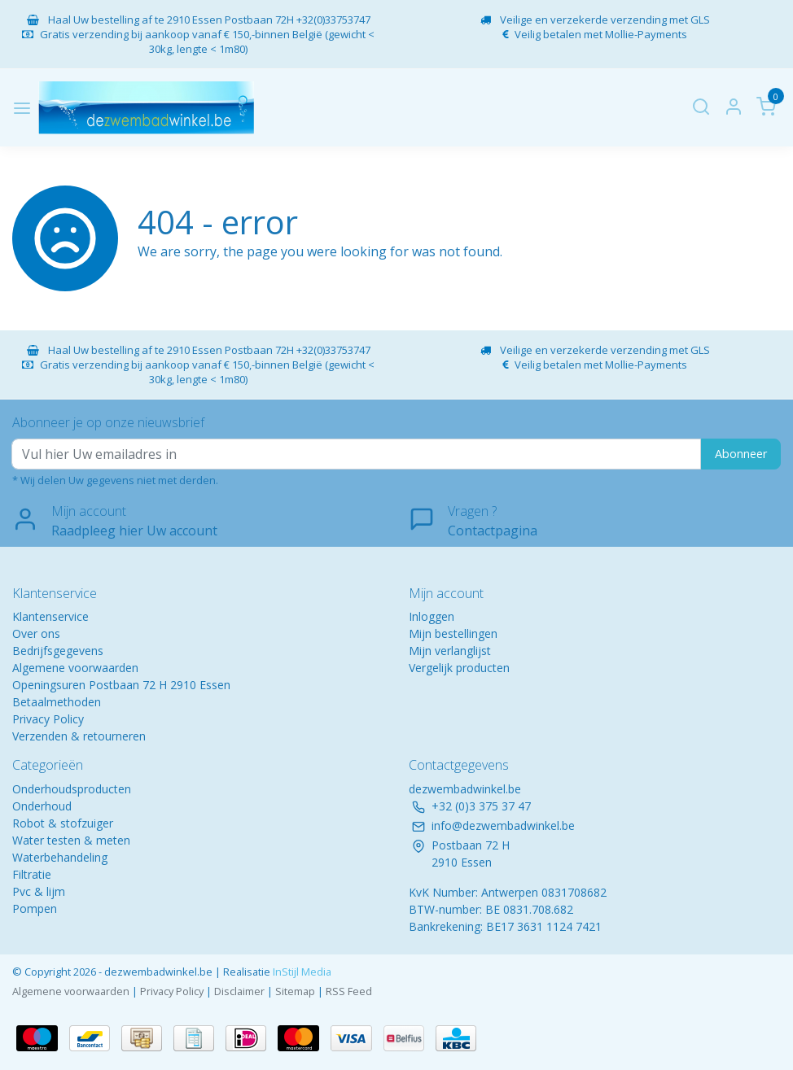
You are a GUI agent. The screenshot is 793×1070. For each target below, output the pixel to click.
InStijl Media (300, 971)
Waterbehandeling (59, 857)
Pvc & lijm (38, 891)
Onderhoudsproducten (71, 789)
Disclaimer (239, 991)
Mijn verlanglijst (450, 650)
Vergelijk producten (459, 667)
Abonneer (741, 453)
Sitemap (295, 991)
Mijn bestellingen (453, 633)
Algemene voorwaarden (75, 667)
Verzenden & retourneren (79, 736)
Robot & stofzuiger (62, 823)
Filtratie (31, 874)
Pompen (34, 908)
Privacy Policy (48, 719)
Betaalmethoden (56, 702)
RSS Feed (349, 991)
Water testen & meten (71, 840)
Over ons (36, 633)
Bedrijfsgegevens (57, 650)
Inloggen (431, 616)
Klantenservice (50, 616)
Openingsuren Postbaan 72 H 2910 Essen (121, 684)
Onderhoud (42, 806)
